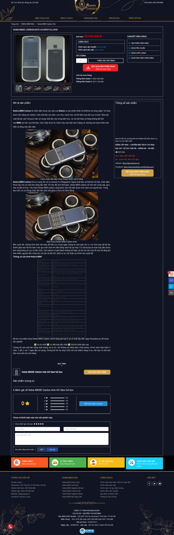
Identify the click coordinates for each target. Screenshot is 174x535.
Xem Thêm (62, 364)
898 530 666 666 (27, 491)
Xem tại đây (101, 47)
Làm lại (52, 450)
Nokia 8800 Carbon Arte (47, 24)
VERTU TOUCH (70, 18)
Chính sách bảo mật (108, 485)
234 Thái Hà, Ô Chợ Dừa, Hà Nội (33, 485)
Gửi (41, 450)
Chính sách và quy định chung (111, 488)
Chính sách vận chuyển (109, 491)
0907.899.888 (158, 2)
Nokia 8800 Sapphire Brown (73, 488)
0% (67, 398)
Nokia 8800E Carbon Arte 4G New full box (42, 372)
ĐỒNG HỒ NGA (124, 18)
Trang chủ (15, 24)
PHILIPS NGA (107, 18)
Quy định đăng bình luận (24, 450)
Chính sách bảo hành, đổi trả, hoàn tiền (115, 482)
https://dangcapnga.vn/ (131, 163)
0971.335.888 (98, 82)
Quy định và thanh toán (109, 494)
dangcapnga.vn (24, 494)
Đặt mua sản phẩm (97, 372)
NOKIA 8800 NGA (88, 18)
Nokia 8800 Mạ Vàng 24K (72, 497)
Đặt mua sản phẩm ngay (103, 67)
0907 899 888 (30, 488)
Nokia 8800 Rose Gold (71, 482)
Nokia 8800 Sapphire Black (72, 494)
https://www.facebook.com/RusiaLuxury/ (139, 167)
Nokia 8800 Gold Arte (70, 485)
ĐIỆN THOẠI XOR (51, 18)
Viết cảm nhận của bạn (93, 404)
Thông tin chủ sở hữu (108, 497)
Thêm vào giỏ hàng (106, 61)
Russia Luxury (25, 497)
